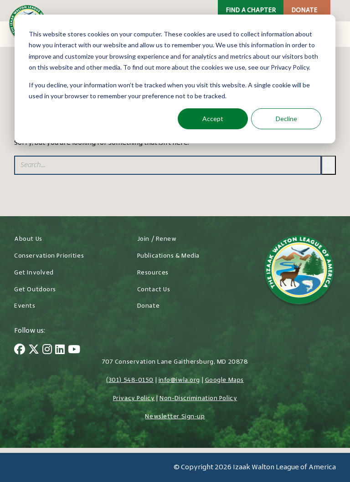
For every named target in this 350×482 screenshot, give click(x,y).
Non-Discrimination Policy (198, 398)
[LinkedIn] (60, 350)
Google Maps (224, 380)
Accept (212, 118)
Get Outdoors (35, 289)
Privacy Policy (134, 398)
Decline (286, 118)
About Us (28, 239)
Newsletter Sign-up (175, 416)
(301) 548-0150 (130, 380)
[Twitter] (33, 350)
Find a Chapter (251, 10)
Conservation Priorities (49, 256)
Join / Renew (157, 239)
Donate (304, 10)
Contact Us (153, 289)
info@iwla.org (179, 380)
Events (24, 306)
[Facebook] (19, 350)
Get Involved (34, 272)
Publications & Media (168, 256)
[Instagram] (47, 350)
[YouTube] (74, 350)
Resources (153, 272)
